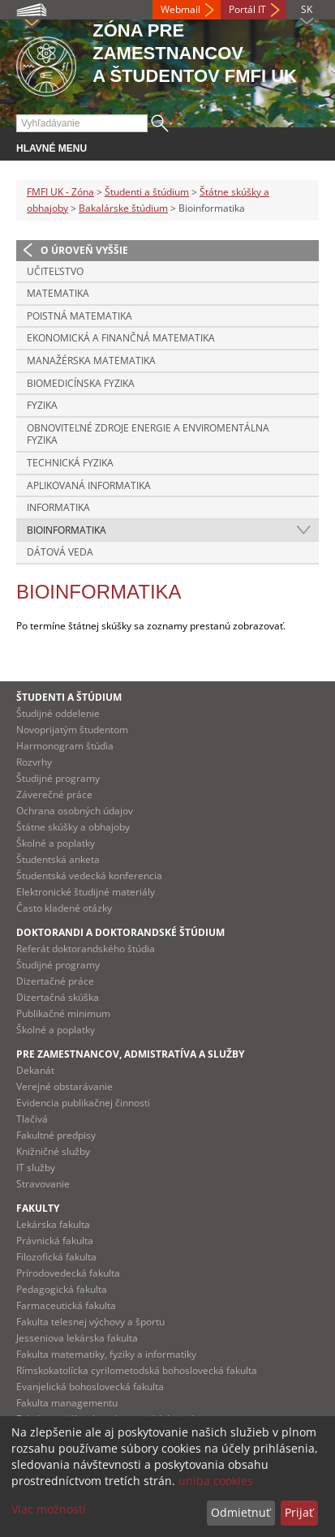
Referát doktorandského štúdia (85, 948)
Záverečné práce (54, 794)
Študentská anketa (58, 859)
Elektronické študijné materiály (85, 892)
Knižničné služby (53, 1151)
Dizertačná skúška (57, 997)
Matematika (58, 293)
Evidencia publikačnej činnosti (83, 1103)
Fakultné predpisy (56, 1135)
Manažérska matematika (91, 360)
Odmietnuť (240, 1512)
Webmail (180, 9)
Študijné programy (58, 778)
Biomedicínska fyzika (81, 383)
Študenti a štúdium (147, 192)
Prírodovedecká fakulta (68, 1273)
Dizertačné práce (55, 981)
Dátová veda (60, 552)
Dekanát (35, 1070)
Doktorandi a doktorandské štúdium (120, 932)
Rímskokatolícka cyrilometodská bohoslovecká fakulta (136, 1370)
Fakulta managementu (67, 1403)
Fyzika (42, 405)
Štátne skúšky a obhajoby (73, 827)
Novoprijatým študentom (72, 729)
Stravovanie (43, 1184)
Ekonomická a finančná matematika (121, 338)
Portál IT (247, 9)
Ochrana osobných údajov (74, 811)
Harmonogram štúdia (65, 746)
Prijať (299, 1512)
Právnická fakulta (54, 1240)
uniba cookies (215, 1480)
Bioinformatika (66, 530)
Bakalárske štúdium (123, 208)
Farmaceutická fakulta (66, 1305)
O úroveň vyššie (84, 250)
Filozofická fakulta (56, 1257)
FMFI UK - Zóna (60, 192)
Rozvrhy (34, 762)
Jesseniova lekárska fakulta (77, 1338)
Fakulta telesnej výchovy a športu (90, 1322)
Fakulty (37, 1208)
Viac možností (48, 1509)
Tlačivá (32, 1119)
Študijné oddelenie (58, 713)
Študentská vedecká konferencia (89, 875)
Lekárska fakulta (53, 1224)
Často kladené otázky (64, 908)
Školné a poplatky (55, 843)
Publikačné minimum (63, 1013)
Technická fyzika (70, 463)
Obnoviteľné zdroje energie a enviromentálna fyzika (148, 434)
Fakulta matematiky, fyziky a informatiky (106, 1354)
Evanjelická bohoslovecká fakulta (90, 1386)
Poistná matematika (79, 316)
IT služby (35, 1167)
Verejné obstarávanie (64, 1086)
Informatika (58, 507)
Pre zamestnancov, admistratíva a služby (130, 1054)
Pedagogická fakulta (61, 1289)
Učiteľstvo (55, 271)
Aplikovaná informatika (89, 485)
